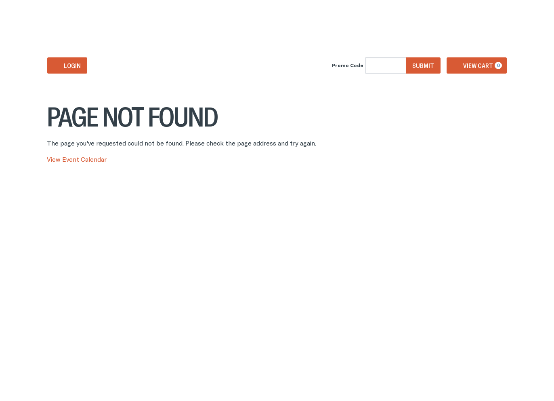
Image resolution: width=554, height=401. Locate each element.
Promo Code (347, 65)
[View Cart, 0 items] (477, 65)
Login (67, 65)
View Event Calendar (77, 159)
